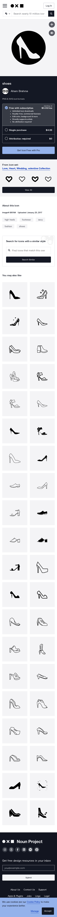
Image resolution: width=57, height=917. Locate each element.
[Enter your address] (28, 868)
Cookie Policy (33, 902)
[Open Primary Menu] (5, 6)
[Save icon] (52, 24)
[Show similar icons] (52, 33)
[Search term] (30, 14)
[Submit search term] (51, 14)
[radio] (28, 115)
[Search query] (28, 250)
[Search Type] (7, 14)
